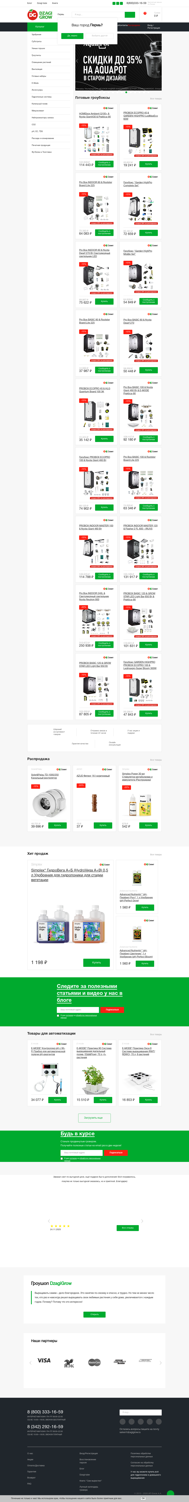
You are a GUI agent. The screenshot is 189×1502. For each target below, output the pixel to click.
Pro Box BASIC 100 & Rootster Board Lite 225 (139, 458)
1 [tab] (90, 92)
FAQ (29, 1484)
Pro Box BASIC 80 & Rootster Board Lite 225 (94, 321)
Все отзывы (128, 1228)
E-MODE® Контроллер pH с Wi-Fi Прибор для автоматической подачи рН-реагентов (48, 1051)
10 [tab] (130, 92)
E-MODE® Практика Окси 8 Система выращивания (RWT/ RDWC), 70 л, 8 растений (138, 1051)
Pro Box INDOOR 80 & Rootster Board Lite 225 (95, 184)
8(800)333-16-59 (136, 3)
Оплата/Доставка (36, 1466)
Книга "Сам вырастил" (91, 1481)
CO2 (34, 125)
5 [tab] (108, 92)
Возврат (31, 1478)
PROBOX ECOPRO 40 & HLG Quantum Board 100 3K (94, 390)
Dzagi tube (42, 3)
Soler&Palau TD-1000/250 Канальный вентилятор (45, 776)
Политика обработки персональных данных (142, 1455)
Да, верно (72, 36)
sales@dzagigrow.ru (130, 1432)
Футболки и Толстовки (42, 152)
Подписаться (112, 1010)
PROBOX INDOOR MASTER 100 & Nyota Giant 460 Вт (96, 527)
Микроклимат (38, 111)
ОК (143, 1498)
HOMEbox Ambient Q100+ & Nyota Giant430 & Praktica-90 (95, 115)
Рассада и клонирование (43, 138)
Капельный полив (39, 104)
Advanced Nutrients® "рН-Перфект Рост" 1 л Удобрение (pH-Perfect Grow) (136, 898)
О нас (30, 1454)
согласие (69, 1015)
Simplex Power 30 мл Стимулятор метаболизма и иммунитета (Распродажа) (137, 777)
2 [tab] (95, 92)
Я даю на (79, 1017)
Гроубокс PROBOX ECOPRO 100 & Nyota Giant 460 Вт (94, 458)
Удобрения (36, 35)
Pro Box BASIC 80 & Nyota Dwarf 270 (137, 321)
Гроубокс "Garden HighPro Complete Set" (137, 184)
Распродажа (134, 25)
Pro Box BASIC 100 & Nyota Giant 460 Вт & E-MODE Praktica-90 (138, 390)
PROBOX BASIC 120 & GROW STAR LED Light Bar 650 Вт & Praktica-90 (139, 597)
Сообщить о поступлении (104, 164)
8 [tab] (121, 92)
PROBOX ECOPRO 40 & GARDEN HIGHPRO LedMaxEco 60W (140, 116)
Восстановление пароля (88, 1461)
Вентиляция (37, 69)
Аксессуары (37, 90)
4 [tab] (104, 92)
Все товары (156, 99)
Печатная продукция (41, 145)
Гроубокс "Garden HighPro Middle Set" (137, 252)
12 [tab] (139, 92)
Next (160, 61)
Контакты (123, 25)
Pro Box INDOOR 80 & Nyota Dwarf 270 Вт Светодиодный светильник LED (94, 253)
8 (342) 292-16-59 (45, 1427)
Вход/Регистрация (89, 1454)
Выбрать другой (99, 36)
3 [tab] (99, 92)
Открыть (95, 1314)
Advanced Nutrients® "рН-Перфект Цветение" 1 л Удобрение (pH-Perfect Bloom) (136, 954)
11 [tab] (135, 92)
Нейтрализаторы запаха (43, 118)
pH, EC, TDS (37, 131)
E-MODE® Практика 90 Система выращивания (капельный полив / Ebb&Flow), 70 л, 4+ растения (94, 1053)
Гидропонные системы (42, 97)
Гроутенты (36, 55)
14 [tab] (148, 92)
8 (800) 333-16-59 (45, 1412)
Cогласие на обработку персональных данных (142, 1464)
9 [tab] (126, 92)
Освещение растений (41, 62)
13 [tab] (143, 92)
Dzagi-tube (85, 1475)
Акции (30, 1460)
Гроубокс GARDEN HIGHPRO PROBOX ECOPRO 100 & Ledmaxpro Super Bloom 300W (140, 665)
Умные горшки (38, 48)
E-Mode (35, 83)
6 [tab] (112, 92)
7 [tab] (117, 92)
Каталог (39, 27)
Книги (55, 3)
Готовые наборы (39, 76)
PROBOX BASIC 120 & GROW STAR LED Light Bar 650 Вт (95, 664)
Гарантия (31, 1472)
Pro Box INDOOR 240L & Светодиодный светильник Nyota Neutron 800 (94, 596)
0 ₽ (156, 16)
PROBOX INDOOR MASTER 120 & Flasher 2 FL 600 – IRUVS (140, 527)
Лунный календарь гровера (89, 1488)
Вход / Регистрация (154, 27)
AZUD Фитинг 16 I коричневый (93, 776)
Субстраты (36, 42)
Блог (29, 3)
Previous (75, 61)
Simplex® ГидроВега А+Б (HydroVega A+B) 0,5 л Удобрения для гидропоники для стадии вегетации (69, 875)
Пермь (61, 15)
